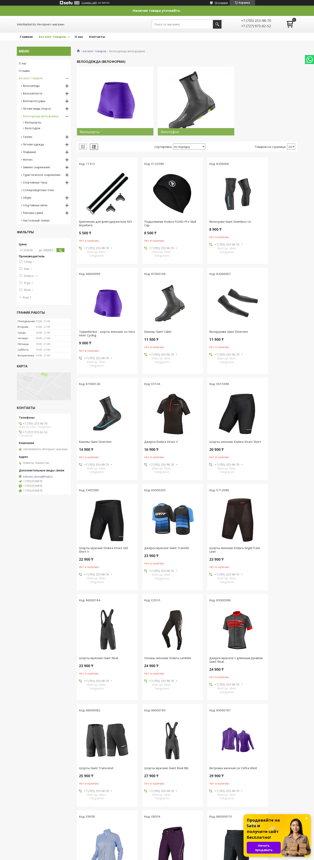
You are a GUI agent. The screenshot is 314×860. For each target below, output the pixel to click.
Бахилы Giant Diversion (207, 333)
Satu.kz (175, 852)
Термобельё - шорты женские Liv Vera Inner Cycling (270, 224)
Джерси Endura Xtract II (264, 333)
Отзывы (24, 71)
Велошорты (33, 122)
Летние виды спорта (37, 108)
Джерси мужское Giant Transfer (214, 439)
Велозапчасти (32, 93)
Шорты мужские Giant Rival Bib (101, 659)
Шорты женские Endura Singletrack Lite (265, 661)
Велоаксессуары (34, 101)
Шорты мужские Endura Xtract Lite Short (269, 770)
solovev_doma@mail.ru (38, 476)
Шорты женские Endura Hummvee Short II (152, 770)
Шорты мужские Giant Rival (98, 549)
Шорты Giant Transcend (265, 549)
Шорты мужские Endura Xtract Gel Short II (157, 440)
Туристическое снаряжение (41, 175)
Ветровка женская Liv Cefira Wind (159, 659)
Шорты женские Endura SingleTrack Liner (265, 440)
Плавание (29, 152)
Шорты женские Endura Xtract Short (100, 440)
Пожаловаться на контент (177, 856)
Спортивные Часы (35, 182)
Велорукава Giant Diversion (154, 333)
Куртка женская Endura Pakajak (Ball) (213, 661)
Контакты (97, 37)
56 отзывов (221, 2)
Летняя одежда (33, 144)
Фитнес (28, 159)
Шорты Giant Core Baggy (97, 769)
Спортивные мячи (35, 205)
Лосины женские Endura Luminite (158, 549)
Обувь (27, 197)
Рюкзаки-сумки (33, 213)
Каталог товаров (52, 37)
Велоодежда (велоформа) (41, 116)
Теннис (27, 137)
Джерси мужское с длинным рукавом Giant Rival (211, 550)
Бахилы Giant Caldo (92, 333)
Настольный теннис (36, 220)
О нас (79, 37)
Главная (26, 37)
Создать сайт (89, 2)
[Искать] (217, 24)
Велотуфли (32, 128)
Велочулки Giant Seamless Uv (212, 223)
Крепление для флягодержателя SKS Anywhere (102, 224)
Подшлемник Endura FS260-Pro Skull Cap (157, 224)
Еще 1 (27, 297)
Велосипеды (31, 86)
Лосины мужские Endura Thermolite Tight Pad (208, 770)
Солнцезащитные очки (38, 190)
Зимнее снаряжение (36, 167)
